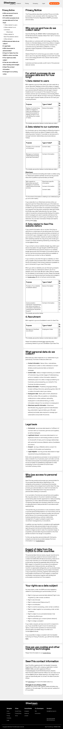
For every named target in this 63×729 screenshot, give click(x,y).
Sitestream (9, 32)
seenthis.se (31, 682)
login (43, 3)
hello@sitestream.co (51, 711)
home (8, 711)
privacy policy (18, 713)
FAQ (36, 711)
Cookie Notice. (47, 653)
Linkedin (26, 715)
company (35, 3)
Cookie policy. (31, 277)
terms (16, 715)
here (43, 341)
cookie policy (18, 711)
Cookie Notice (40, 541)
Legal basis (7, 46)
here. (35, 220)
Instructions (37, 713)
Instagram (26, 711)
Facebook (26, 713)
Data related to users (11, 25)
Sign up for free (54, 3)
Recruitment (8, 39)
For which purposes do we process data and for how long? (11, 20)
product (19, 3)
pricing (27, 3)
